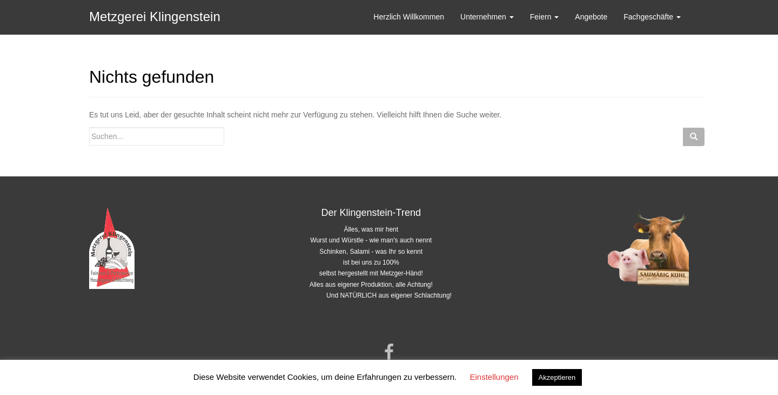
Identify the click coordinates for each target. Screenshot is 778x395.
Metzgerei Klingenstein (154, 16)
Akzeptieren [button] (557, 377)
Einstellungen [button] (494, 376)
